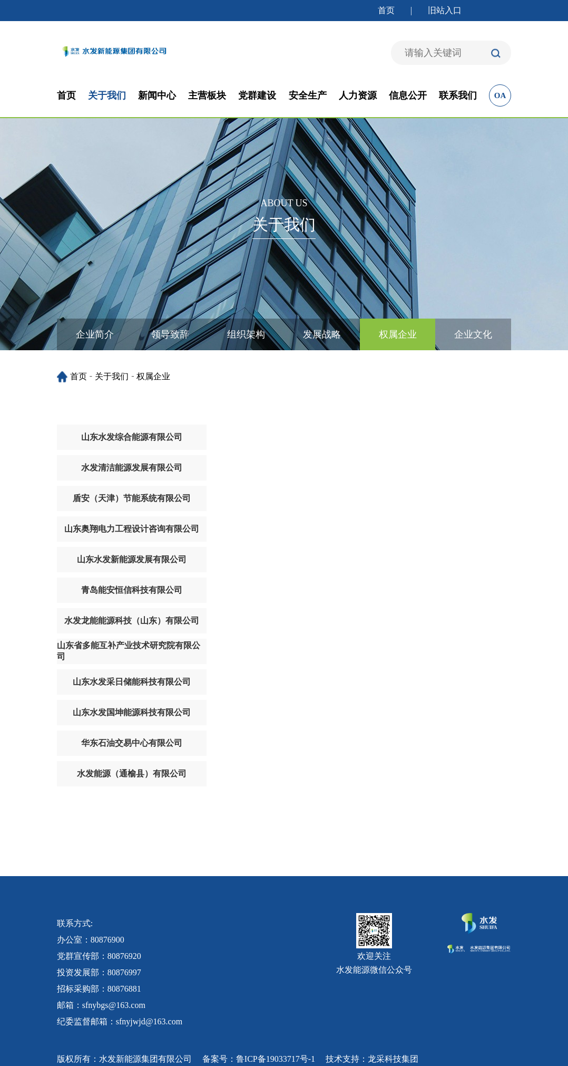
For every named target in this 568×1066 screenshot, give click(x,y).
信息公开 (408, 95)
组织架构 (246, 334)
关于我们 (107, 95)
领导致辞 (170, 334)
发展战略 (322, 334)
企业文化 (473, 334)
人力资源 (358, 95)
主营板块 (207, 95)
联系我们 (458, 95)
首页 (386, 10)
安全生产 (308, 95)
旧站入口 (445, 10)
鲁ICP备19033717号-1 (275, 1058)
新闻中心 (157, 95)
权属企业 (398, 334)
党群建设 (257, 95)
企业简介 (95, 334)
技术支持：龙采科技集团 (372, 1058)
